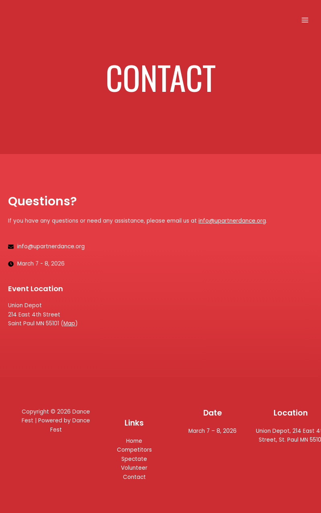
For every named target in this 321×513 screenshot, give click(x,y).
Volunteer (134, 468)
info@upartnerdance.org (232, 221)
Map (69, 323)
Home (134, 441)
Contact (134, 477)
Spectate (134, 459)
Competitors (134, 450)
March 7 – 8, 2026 (212, 431)
